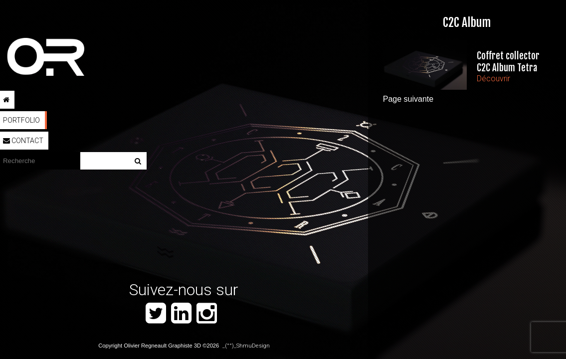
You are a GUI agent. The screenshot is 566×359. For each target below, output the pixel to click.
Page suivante (408, 99)
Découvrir (493, 78)
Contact (23, 141)
